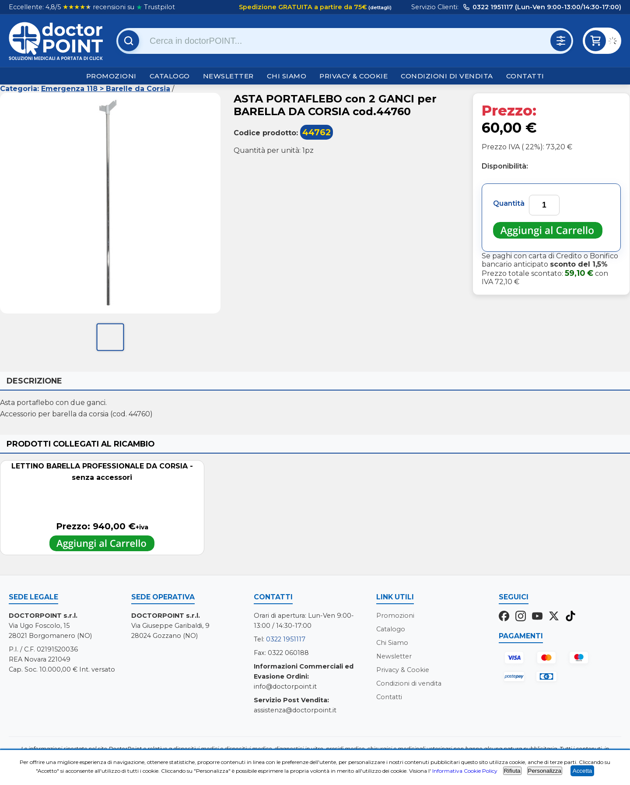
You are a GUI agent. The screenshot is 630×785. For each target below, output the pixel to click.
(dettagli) (379, 7)
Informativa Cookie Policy (464, 770)
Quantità (509, 203)
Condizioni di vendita (447, 76)
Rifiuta (512, 770)
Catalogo (170, 76)
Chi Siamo (287, 76)
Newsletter (228, 76)
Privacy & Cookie (353, 76)
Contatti (525, 76)
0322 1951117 (285, 639)
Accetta (582, 770)
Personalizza (544, 770)
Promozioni (111, 76)
